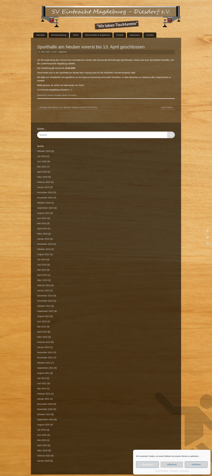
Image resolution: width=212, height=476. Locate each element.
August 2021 (43, 373)
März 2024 (42, 233)
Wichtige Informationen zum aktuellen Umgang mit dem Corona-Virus (67, 107)
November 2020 (45, 409)
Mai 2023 (41, 270)
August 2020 (43, 424)
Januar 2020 (43, 460)
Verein (75, 35)
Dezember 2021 (45, 352)
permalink (72, 95)
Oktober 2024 (43, 202)
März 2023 (42, 280)
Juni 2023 (42, 264)
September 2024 (45, 208)
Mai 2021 (41, 388)
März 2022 (42, 337)
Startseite (40, 35)
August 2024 (43, 213)
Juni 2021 (42, 383)
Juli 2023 (41, 259)
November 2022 (45, 300)
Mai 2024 (41, 223)
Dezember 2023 (45, 244)
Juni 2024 (42, 218)
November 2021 (45, 357)
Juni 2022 (42, 321)
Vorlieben (196, 464)
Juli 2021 (41, 378)
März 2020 (42, 450)
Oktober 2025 (43, 151)
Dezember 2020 (45, 404)
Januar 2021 (43, 399)
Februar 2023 (43, 285)
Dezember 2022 (45, 295)
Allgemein (63, 52)
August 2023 (43, 254)
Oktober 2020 (43, 414)
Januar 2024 (43, 239)
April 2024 (42, 228)
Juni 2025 (42, 161)
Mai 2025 (41, 166)
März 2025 (42, 177)
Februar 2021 (43, 393)
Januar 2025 (43, 187)
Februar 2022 (43, 342)
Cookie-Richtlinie (161, 471)
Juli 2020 (41, 430)
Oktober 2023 (43, 249)
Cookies (149, 35)
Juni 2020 (42, 435)
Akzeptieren (147, 464)
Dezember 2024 (45, 192)
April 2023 (42, 275)
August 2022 (43, 316)
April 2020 (42, 445)
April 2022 (42, 331)
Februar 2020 (43, 455)
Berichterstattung (58, 35)
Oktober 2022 (43, 306)
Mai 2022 (41, 326)
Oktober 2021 (43, 362)
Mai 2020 (41, 440)
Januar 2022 (43, 347)
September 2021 (45, 368)
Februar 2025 (43, 182)
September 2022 (45, 311)
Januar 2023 (43, 290)
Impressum (174, 471)
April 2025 (42, 171)
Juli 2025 (41, 156)
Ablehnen (171, 464)
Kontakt (119, 35)
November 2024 (45, 197)
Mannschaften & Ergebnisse (97, 35)
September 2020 (45, 419)
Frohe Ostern (167, 107)
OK (170, 134)
